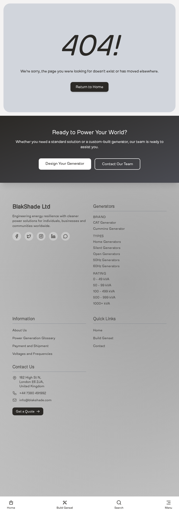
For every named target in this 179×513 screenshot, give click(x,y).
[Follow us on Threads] (65, 236)
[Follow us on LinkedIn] (53, 236)
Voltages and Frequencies (32, 354)
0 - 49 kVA (101, 279)
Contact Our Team (117, 164)
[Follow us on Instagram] (41, 236)
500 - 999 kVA (104, 297)
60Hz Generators (106, 266)
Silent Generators (106, 248)
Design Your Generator (64, 163)
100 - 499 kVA (104, 291)
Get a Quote (28, 411)
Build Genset (103, 338)
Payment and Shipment (30, 346)
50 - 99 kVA (102, 285)
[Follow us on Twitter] (29, 236)
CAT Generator (104, 223)
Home (97, 330)
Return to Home (89, 87)
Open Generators (106, 254)
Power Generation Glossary (33, 338)
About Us (19, 330)
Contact (99, 346)
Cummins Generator (109, 229)
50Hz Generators (106, 260)
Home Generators (107, 242)
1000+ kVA (101, 303)
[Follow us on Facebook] (16, 236)
